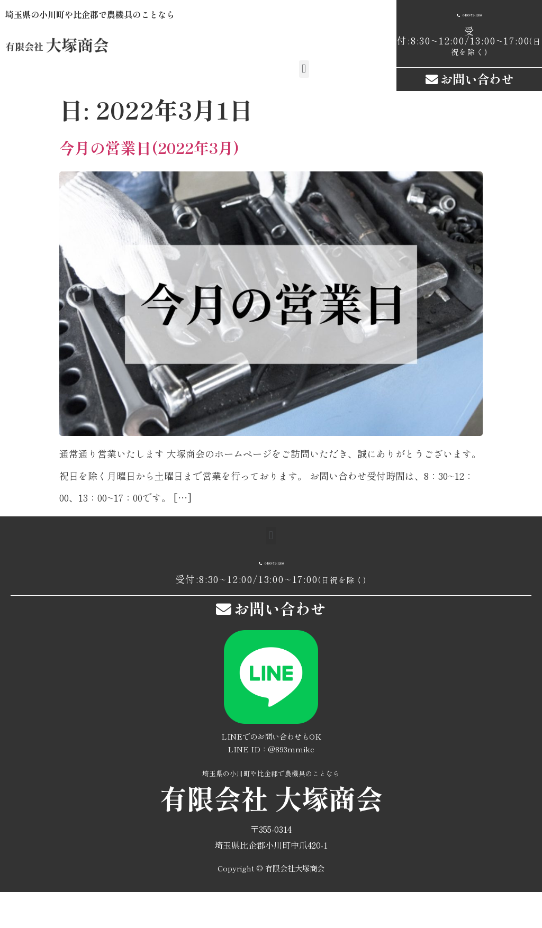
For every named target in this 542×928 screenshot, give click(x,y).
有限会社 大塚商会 (271, 833)
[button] (304, 69)
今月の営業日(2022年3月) (149, 174)
